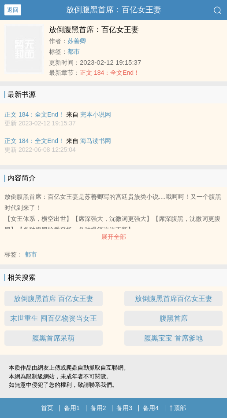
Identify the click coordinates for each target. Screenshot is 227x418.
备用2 (98, 407)
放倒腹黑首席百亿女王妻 (173, 298)
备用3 (124, 407)
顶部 (177, 407)
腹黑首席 (174, 318)
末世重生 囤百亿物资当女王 (53, 318)
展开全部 (113, 236)
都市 (73, 51)
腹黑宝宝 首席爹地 (173, 338)
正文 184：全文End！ (110, 72)
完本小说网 (95, 114)
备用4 (151, 407)
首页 (47, 407)
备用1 (72, 407)
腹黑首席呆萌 (53, 338)
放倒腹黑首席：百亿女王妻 (113, 9)
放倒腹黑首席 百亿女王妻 (53, 298)
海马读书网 (95, 140)
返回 (13, 10)
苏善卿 (76, 40)
